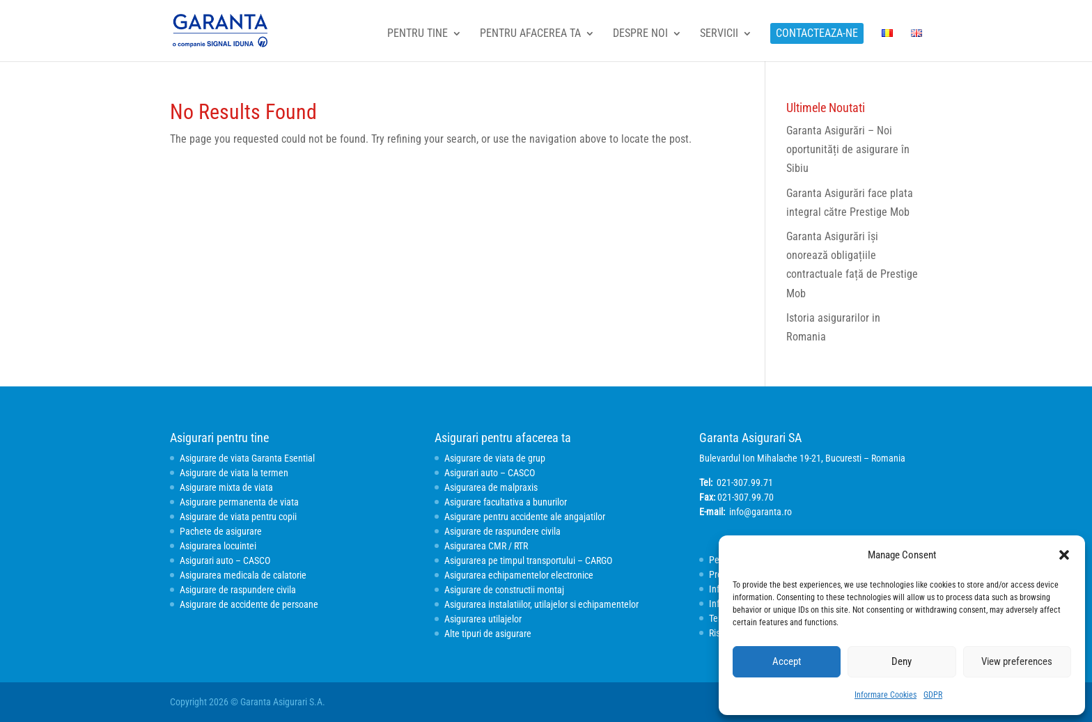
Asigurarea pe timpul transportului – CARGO (528, 560)
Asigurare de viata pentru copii (238, 516)
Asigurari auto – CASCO (225, 560)
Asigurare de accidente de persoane (249, 604)
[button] (1064, 555)
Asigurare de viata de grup (494, 458)
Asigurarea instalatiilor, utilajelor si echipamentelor (541, 604)
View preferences (1016, 661)
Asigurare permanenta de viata (239, 502)
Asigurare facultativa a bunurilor (505, 502)
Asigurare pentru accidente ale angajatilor (524, 516)
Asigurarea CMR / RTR (486, 545)
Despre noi (640, 34)
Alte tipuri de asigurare (487, 633)
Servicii (719, 34)
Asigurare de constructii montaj (504, 589)
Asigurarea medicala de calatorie (243, 575)
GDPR (932, 695)
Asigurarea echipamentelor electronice (518, 575)
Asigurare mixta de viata (226, 487)
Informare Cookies (885, 695)
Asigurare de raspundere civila (238, 589)
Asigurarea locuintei (218, 545)
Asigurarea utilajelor (483, 619)
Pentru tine (417, 34)
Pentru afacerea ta (530, 34)
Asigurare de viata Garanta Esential (247, 458)
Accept (786, 661)
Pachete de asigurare (221, 531)
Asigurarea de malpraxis (491, 487)
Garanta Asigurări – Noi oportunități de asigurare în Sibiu (848, 149)
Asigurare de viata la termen (234, 472)
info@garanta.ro (760, 511)
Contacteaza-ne (817, 33)
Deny (901, 661)
